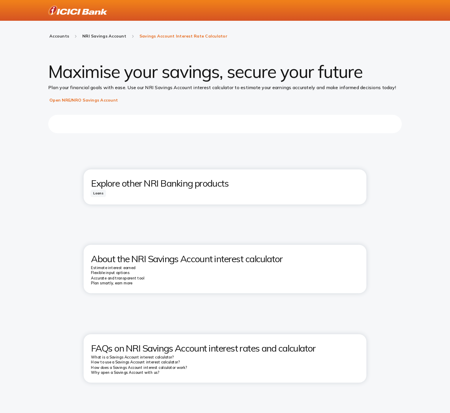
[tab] (98, 193)
